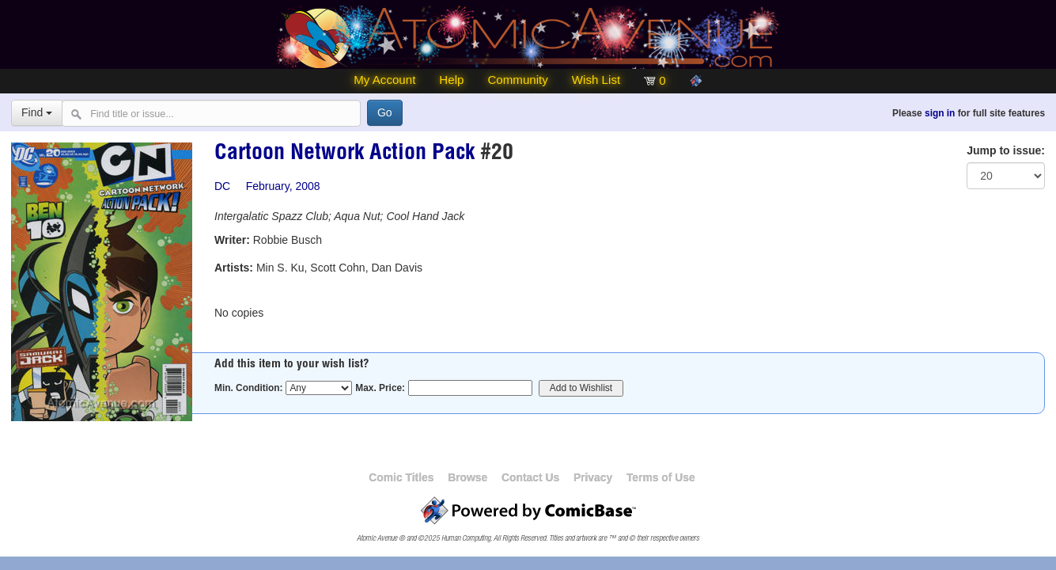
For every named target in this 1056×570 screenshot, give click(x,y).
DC (222, 186)
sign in (940, 113)
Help (451, 79)
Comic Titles (401, 477)
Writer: (232, 240)
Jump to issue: (1006, 150)
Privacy (592, 477)
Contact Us (530, 477)
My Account (384, 79)
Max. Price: (380, 387)
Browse (467, 477)
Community (517, 79)
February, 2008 (283, 186)
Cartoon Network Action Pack (344, 154)
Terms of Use (660, 477)
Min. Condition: (248, 387)
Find (36, 112)
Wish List (596, 79)
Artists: (233, 267)
